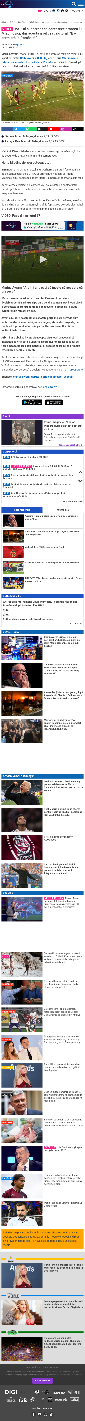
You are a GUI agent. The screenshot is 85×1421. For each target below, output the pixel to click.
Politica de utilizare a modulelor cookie (65, 1375)
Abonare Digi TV (54, 1372)
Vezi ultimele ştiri (72, 501)
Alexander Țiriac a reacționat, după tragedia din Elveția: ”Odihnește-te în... (52, 533)
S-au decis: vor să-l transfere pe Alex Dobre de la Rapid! (52, 562)
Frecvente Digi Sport (70, 1372)
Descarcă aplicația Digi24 (71, 445)
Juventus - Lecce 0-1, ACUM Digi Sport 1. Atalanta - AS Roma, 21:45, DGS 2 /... (38, 467)
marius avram (21, 376)
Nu (6, 614)
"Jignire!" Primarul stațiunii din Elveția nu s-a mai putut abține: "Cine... (51, 517)
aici (28, 1240)
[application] (42, 259)
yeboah (68, 376)
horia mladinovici (51, 376)
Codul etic (42, 1375)
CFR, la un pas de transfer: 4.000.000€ (25, 457)
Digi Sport (19, 44)
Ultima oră (63, 509)
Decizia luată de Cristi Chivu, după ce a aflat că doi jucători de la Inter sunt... (38, 476)
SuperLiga (22, 22)
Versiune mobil (42, 1380)
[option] (39, 458)
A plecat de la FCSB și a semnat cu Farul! (44, 547)
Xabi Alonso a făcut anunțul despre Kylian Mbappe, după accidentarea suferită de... (34, 494)
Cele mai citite (22, 509)
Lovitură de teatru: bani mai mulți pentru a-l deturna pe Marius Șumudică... (37, 485)
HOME (4, 22)
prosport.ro (76, 369)
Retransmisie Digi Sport (15, 1375)
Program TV (76, 11)
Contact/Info (31, 1375)
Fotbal (12, 22)
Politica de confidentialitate (33, 1372)
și (33, 58)
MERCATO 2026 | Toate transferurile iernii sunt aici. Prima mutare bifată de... (53, 580)
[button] (42, 259)
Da (6, 610)
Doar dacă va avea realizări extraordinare (28, 619)
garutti (35, 376)
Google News (49, 386)
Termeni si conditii (13, 1372)
